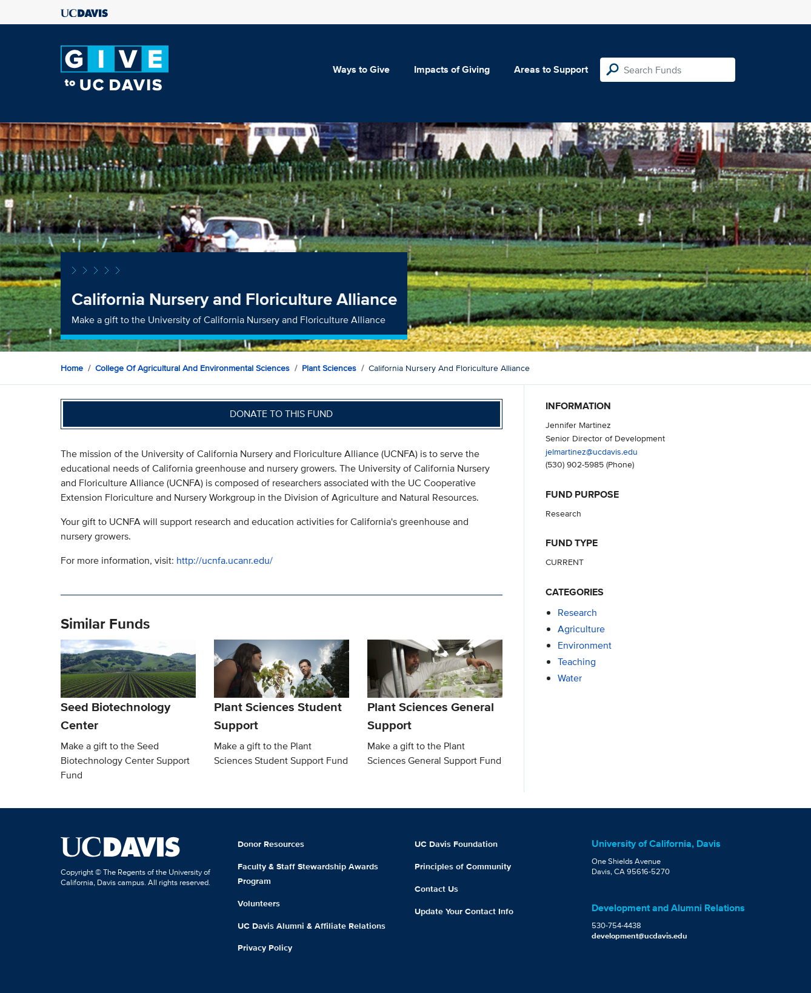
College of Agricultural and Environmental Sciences (192, 368)
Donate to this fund (281, 414)
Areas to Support (551, 69)
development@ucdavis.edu (639, 935)
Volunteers (259, 903)
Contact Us (436, 889)
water (570, 678)
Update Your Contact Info (464, 911)
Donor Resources (271, 844)
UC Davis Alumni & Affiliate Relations (311, 926)
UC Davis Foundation (456, 844)
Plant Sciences (329, 368)
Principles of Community (463, 866)
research (577, 613)
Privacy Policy (265, 947)
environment (585, 645)
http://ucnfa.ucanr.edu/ (224, 560)
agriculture (581, 629)
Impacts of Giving (452, 69)
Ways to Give (361, 69)
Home (72, 368)
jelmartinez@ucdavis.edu (592, 451)
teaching (577, 662)
